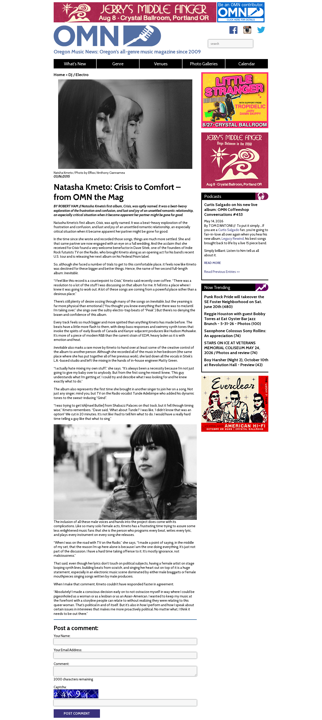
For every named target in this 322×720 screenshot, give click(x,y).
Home (59, 74)
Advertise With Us (227, 678)
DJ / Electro (78, 74)
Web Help (193, 684)
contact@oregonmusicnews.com (89, 681)
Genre (117, 63)
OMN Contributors (173, 684)
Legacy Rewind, (233, 239)
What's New (75, 63)
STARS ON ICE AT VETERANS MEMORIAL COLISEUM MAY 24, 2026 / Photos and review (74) (232, 347)
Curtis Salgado (229, 230)
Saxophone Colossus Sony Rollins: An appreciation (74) (235, 333)
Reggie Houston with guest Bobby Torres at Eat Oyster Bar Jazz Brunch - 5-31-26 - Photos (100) (234, 318)
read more (212, 263)
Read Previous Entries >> (222, 272)
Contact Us (168, 678)
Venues (160, 63)
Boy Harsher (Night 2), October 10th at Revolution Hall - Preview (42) (236, 362)
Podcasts (212, 196)
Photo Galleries (204, 63)
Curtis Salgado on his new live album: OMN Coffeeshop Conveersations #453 (230, 209)
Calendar (246, 63)
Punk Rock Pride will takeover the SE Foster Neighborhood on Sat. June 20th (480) (234, 301)
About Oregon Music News (195, 678)
